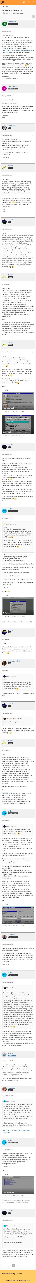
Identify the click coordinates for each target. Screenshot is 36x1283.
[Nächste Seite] (22, 1265)
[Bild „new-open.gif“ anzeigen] (18, 403)
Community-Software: (18, 1280)
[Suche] (24, 2)
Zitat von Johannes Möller (14, 719)
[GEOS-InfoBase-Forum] (3, 2)
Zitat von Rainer (11, 524)
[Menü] (33, 2)
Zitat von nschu (11, 1101)
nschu (19, 622)
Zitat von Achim (11, 676)
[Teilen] (33, 16)
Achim (6, 793)
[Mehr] (33, 31)
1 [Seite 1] (13, 1265)
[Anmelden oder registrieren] (29, 2)
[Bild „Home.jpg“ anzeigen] (18, 917)
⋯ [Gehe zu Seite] (16, 1265)
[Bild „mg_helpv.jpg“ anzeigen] (18, 1187)
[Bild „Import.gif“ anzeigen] (18, 426)
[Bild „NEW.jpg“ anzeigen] (18, 608)
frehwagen (6, 13)
